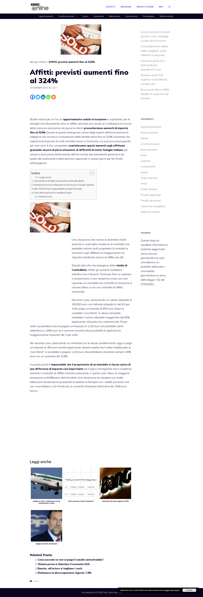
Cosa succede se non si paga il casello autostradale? (71, 559)
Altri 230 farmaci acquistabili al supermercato (58, 188)
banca (144, 138)
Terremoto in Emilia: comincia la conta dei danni (59, 180)
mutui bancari (149, 178)
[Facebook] (32, 97)
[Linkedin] (43, 97)
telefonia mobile (150, 211)
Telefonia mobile (166, 16)
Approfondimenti (46, 16)
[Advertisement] (81, 108)
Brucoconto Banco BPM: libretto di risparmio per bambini (155, 94)
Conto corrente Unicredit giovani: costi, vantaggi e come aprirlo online (155, 36)
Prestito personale (69, 16)
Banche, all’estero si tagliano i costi (60, 568)
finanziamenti (149, 149)
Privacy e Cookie (145, 7)
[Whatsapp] (48, 97)
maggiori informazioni (171, 590)
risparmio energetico (153, 206)
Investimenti (99, 16)
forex (144, 155)
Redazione (126, 7)
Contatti (110, 7)
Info (161, 7)
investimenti (148, 166)
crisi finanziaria (150, 144)
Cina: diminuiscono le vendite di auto (53, 192)
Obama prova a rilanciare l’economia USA (64, 564)
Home (42, 62)
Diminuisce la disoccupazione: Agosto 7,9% (64, 572)
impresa (146, 160)
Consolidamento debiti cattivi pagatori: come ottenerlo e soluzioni (154, 51)
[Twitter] (37, 97)
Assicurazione (131, 16)
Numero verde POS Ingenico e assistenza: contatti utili (154, 80)
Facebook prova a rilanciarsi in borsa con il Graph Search (64, 184)
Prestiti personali (151, 200)
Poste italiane (148, 16)
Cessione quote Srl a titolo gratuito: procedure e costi (153, 65)
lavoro (144, 172)
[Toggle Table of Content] (91, 173)
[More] (53, 97)
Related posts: (46, 196)
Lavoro (85, 16)
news (36, 581)
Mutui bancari (114, 16)
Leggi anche (45, 177)
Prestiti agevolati (151, 194)
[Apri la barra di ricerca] (169, 7)
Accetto (189, 590)
